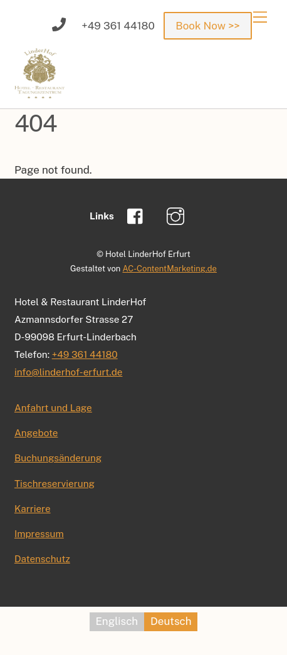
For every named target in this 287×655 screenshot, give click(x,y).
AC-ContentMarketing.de (169, 268)
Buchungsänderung (58, 457)
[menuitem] (117, 621)
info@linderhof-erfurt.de (68, 371)
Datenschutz (42, 558)
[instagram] (177, 215)
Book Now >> (207, 25)
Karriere (32, 508)
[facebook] (138, 215)
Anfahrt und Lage (53, 407)
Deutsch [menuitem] (170, 622)
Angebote (36, 432)
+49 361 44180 (85, 354)
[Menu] (260, 16)
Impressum (39, 533)
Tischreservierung (54, 483)
